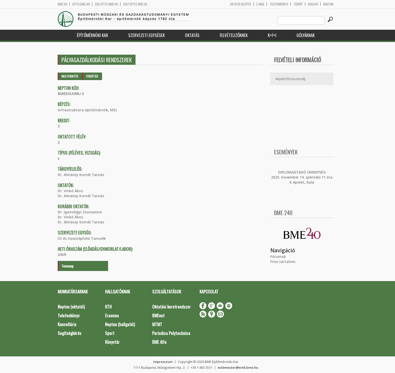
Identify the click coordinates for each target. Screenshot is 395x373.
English (313, 4)
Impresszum (163, 361)
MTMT (157, 324)
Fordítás (92, 76)
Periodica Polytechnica (171, 333)
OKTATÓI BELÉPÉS (240, 4)
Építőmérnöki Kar (92, 35)
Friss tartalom (282, 261)
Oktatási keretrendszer (171, 306)
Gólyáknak (306, 35)
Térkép (298, 4)
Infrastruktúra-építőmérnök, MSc (87, 110)
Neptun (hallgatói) (120, 324)
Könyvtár (112, 342)
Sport (109, 333)
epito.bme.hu (81, 4)
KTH (108, 306)
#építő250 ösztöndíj (290, 79)
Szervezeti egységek (146, 35)
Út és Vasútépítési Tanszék (82, 238)
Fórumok (278, 256)
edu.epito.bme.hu (106, 4)
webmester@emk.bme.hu (238, 367)
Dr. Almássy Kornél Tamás (81, 174)
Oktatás (192, 35)
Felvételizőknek (234, 35)
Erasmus (112, 315)
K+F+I (272, 35)
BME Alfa (159, 342)
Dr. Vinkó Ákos (70, 190)
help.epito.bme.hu (135, 4)
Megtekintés (69, 76)
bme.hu (62, 4)
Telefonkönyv (279, 4)
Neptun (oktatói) (71, 306)
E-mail (260, 4)
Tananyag (67, 265)
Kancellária (67, 324)
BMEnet (158, 315)
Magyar (328, 4)
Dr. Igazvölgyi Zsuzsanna (80, 212)
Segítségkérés (69, 333)
